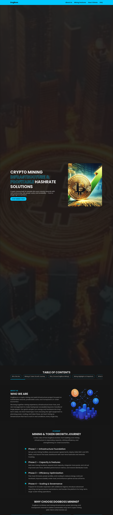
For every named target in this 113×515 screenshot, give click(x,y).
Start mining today (18, 199)
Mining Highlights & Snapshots (83, 379)
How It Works (93, 2)
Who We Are (16, 379)
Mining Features (80, 2)
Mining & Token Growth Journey (35, 379)
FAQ (101, 2)
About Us (68, 2)
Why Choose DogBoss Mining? (59, 379)
